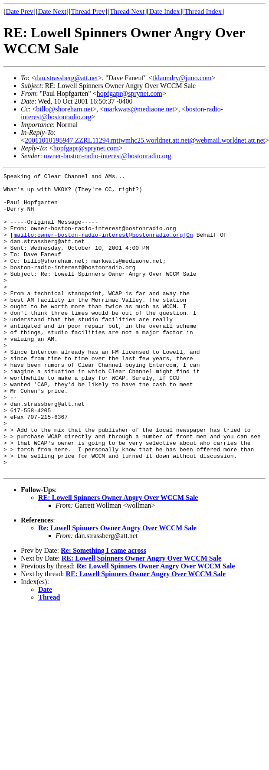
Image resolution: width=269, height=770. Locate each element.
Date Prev (19, 11)
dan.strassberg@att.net (66, 78)
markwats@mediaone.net (139, 109)
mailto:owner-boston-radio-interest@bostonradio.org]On (103, 247)
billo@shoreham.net (64, 109)
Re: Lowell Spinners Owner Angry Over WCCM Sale (117, 587)
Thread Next (127, 11)
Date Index (164, 11)
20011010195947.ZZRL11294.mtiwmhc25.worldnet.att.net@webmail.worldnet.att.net (145, 140)
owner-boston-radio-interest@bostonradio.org (107, 156)
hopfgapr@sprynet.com (129, 93)
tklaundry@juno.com (181, 78)
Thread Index (203, 11)
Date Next (52, 11)
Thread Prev (88, 11)
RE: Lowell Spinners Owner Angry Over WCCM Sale (118, 557)
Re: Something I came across (103, 610)
